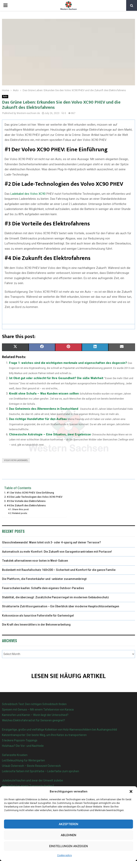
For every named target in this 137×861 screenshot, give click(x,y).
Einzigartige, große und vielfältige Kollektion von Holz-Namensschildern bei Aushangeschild (59, 729)
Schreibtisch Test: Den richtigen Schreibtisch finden (34, 704)
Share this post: (20, 509)
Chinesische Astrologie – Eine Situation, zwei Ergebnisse (50, 434)
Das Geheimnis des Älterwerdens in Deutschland (43, 409)
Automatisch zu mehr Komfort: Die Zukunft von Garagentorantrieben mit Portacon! (57, 551)
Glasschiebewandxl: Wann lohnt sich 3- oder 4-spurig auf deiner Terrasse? (51, 542)
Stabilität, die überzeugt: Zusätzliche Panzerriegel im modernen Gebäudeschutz (55, 597)
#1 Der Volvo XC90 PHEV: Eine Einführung (30, 492)
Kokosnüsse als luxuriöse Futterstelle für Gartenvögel (38, 615)
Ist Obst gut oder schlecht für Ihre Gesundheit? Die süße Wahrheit (56, 378)
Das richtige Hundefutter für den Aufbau (38, 419)
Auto (5, 96)
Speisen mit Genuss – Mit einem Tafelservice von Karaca (38, 709)
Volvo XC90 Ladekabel (16, 460)
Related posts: (20, 513)
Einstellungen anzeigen (68, 846)
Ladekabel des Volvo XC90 (28, 194)
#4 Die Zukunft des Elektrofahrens (26, 505)
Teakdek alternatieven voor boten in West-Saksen (35, 560)
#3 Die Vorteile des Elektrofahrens (26, 501)
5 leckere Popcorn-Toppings (19, 740)
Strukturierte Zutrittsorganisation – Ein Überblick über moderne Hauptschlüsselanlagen (60, 606)
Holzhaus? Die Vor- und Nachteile (23, 745)
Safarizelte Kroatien (15, 755)
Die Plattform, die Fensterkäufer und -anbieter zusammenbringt (44, 578)
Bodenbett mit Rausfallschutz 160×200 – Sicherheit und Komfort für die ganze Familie (59, 569)
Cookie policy (64, 855)
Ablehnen (68, 835)
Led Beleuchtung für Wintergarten (23, 760)
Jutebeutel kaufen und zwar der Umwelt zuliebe (32, 780)
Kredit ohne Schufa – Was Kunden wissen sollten (44, 393)
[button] (131, 791)
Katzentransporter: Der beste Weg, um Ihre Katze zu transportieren (44, 735)
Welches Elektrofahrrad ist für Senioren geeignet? (33, 720)
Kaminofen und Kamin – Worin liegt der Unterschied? (35, 715)
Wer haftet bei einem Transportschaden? (28, 785)
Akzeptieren (68, 824)
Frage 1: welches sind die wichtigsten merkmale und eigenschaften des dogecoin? (68, 363)
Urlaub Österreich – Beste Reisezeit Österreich (31, 765)
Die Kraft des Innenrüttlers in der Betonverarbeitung (36, 624)
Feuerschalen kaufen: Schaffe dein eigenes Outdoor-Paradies (43, 588)
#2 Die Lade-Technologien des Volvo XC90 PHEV (34, 496)
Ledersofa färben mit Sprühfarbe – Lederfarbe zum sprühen (40, 771)
